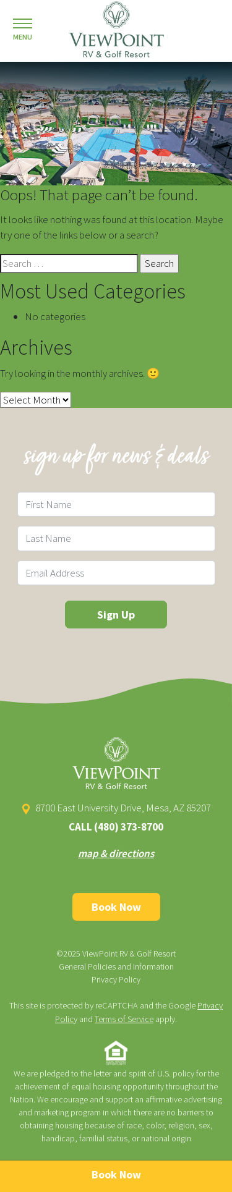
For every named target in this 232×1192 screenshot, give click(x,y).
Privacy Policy (116, 979)
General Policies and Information (116, 966)
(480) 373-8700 (128, 827)
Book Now (116, 907)
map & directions (116, 853)
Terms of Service (124, 1019)
